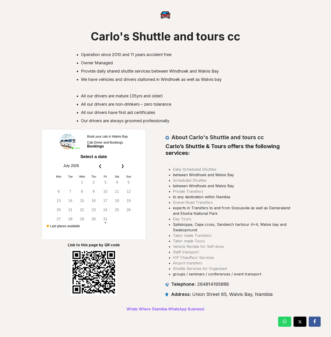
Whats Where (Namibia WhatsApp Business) (166, 309)
